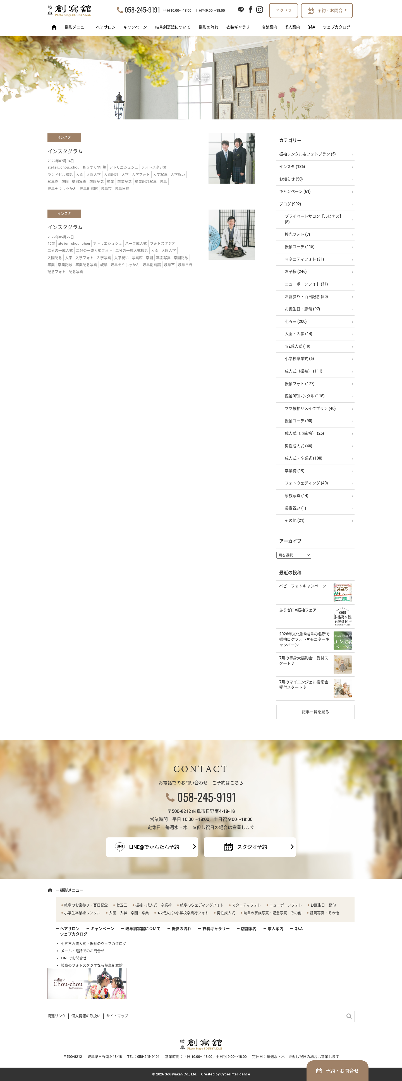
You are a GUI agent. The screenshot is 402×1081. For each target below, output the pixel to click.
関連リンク (56, 1016)
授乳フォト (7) (297, 234)
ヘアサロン (106, 27)
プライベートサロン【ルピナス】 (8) (314, 219)
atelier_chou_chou (63, 167)
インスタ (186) (292, 166)
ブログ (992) (290, 204)
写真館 (52, 181)
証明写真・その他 (324, 913)
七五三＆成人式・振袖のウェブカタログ (93, 943)
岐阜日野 (122, 188)
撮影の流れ (208, 27)
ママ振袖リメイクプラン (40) (310, 408)
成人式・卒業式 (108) (303, 458)
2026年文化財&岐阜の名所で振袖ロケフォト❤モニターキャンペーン (304, 639)
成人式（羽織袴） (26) (304, 433)
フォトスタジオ (154, 167)
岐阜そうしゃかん (61, 188)
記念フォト (56, 272)
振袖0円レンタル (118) (305, 396)
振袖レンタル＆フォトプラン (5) (307, 154)
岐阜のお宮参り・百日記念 (86, 905)
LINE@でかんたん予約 (154, 847)
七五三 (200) (296, 321)
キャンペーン (135, 27)
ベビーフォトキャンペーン (302, 586)
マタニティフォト (246, 905)
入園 (79, 174)
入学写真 (160, 174)
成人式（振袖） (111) (303, 371)
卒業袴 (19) (295, 471)
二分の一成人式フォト (94, 250)
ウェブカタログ (336, 27)
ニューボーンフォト (285, 905)
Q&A (311, 27)
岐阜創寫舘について (172, 27)
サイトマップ (117, 1016)
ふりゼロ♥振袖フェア (298, 610)
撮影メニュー (76, 27)
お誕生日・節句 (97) (302, 309)
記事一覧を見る (315, 712)
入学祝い (178, 174)
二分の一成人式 (60, 250)
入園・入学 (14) (298, 333)
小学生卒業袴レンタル (82, 913)
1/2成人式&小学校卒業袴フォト (183, 913)
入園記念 (111, 174)
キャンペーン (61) (295, 191)
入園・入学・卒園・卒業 (129, 913)
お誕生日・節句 (323, 905)
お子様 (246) (296, 271)
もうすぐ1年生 (94, 167)
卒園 (65, 181)
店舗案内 (269, 27)
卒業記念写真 (146, 181)
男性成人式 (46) (298, 446)
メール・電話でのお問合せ (82, 951)
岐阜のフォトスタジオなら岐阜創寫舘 (92, 965)
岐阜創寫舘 (89, 188)
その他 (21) (295, 520)
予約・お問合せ (332, 10)
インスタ (64, 138)
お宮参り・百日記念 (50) (306, 296)
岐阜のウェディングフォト (202, 905)
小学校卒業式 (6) (299, 358)
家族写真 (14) (296, 495)
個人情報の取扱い (85, 1016)
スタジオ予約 (252, 847)
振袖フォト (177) (300, 383)
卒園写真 (79, 181)
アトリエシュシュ (123, 167)
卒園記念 (96, 181)
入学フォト (141, 174)
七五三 (121, 905)
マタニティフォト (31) (304, 259)
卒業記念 (124, 181)
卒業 (110, 181)
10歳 (51, 243)
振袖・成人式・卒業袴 (153, 905)
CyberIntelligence (235, 1074)
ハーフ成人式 (136, 243)
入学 (125, 174)
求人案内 (292, 27)
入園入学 (93, 174)
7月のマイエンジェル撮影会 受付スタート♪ (305, 685)
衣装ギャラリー (240, 27)
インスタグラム (65, 151)
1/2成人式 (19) (297, 346)
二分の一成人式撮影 (131, 250)
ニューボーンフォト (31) (306, 284)
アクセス (283, 10)
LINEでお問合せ (74, 958)
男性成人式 (226, 913)
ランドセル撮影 (60, 174)
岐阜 (163, 181)
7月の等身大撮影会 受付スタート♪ (303, 661)
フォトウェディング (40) (306, 483)
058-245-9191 (142, 9)
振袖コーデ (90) (298, 421)
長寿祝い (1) (295, 508)
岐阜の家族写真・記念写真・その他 (272, 913)
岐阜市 (106, 188)
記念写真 (76, 272)
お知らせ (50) (291, 179)
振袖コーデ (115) (300, 246)
